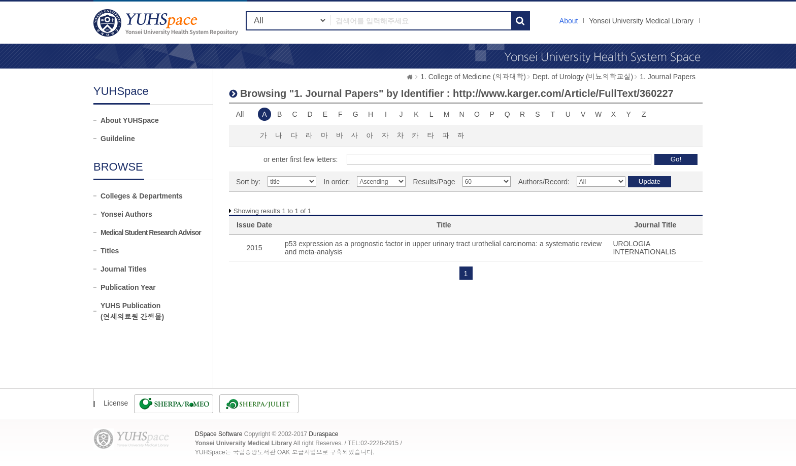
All (240, 114)
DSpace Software (218, 434)
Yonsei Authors (126, 214)
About (568, 21)
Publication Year (128, 287)
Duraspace (323, 434)
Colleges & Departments (142, 196)
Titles (110, 251)
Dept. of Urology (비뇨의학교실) (583, 77)
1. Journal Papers (667, 77)
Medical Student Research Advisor (151, 232)
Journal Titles (124, 269)
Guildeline (118, 139)
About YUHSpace (130, 120)
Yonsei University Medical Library (641, 21)
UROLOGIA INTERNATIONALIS (644, 248)
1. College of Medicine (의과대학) (473, 77)
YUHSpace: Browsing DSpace (167, 22)
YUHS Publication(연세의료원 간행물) (132, 311)
